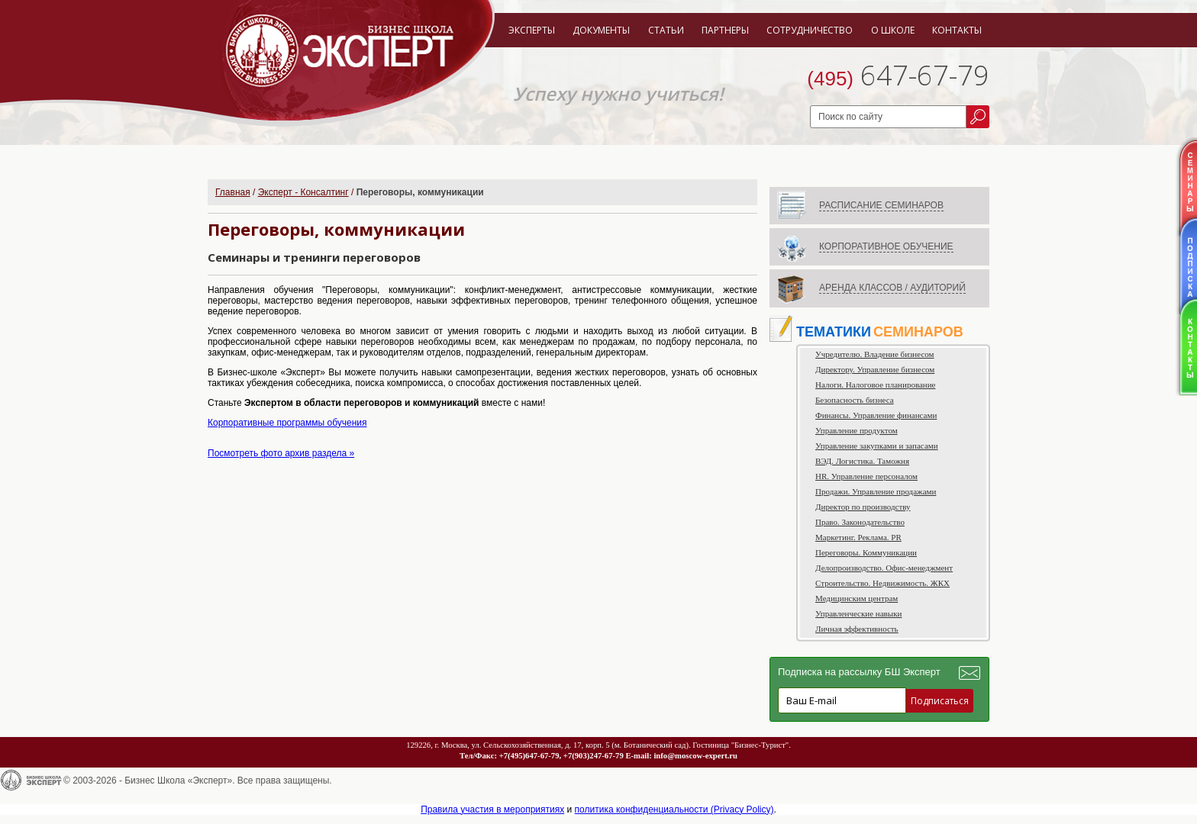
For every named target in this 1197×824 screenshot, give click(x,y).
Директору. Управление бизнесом (874, 369)
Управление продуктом (856, 430)
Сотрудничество (809, 30)
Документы (601, 30)
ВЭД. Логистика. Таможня (862, 460)
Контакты (957, 30)
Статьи (666, 30)
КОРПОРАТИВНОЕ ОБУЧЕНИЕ (886, 246)
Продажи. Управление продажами (875, 491)
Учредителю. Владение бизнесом (874, 354)
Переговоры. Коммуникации (866, 552)
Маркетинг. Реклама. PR (858, 537)
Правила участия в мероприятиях (492, 809)
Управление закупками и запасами (876, 445)
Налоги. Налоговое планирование (875, 384)
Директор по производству (863, 506)
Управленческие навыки (858, 613)
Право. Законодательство (860, 521)
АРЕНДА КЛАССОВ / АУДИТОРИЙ (892, 287)
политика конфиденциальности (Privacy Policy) (674, 809)
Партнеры (725, 30)
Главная (232, 192)
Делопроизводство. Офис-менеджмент (884, 567)
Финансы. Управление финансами (876, 415)
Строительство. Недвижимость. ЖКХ (882, 582)
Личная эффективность (857, 628)
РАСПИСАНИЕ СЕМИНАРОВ (881, 205)
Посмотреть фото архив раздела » (281, 453)
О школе (893, 30)
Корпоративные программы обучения (287, 422)
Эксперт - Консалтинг (303, 192)
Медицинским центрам (856, 598)
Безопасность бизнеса (854, 399)
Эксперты (531, 30)
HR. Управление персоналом (866, 476)
